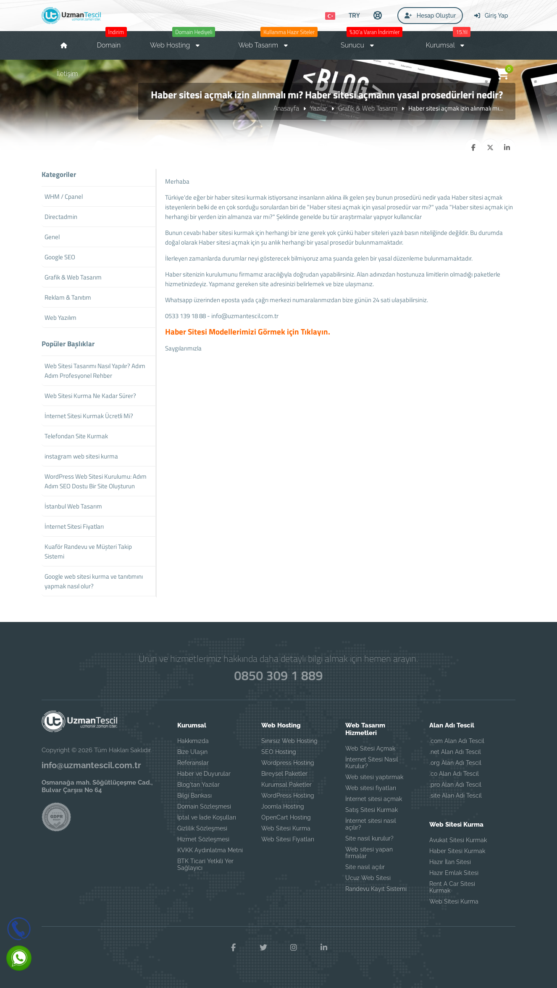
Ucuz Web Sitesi (368, 878)
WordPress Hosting (287, 795)
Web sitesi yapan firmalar (369, 852)
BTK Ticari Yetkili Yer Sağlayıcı (205, 864)
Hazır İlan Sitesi (450, 862)
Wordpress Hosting (287, 762)
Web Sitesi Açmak (370, 748)
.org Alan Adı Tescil (455, 762)
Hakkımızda (193, 741)
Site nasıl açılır (365, 867)
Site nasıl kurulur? (369, 838)
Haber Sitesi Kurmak (457, 851)
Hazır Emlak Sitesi (453, 872)
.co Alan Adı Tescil (454, 773)
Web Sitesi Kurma (285, 828)
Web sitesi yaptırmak (374, 777)
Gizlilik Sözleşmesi (202, 828)
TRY (354, 15)
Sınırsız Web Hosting (289, 741)
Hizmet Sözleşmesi (203, 839)
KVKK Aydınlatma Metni (210, 850)
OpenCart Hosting (286, 817)
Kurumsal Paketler (286, 784)
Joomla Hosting (282, 806)
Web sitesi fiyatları (370, 788)
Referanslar (193, 762)
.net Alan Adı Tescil (455, 751)
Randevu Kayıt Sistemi (376, 888)
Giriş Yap (491, 15)
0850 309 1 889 (278, 676)
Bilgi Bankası (194, 795)
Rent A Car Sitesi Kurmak (452, 887)
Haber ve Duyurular (204, 773)
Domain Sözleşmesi (204, 806)
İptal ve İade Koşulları (206, 817)
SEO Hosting (278, 751)
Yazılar (318, 108)
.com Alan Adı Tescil (456, 741)
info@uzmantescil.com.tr (244, 316)
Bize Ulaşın (192, 751)
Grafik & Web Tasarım (367, 108)
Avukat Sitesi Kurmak (458, 840)
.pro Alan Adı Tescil (455, 784)
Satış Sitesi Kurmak (371, 809)
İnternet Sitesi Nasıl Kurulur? (371, 762)
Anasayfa (286, 108)
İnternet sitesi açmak (373, 799)
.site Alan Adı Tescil (455, 795)
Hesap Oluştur (430, 15)
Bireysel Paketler (284, 773)
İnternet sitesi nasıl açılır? (370, 824)
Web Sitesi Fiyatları (287, 839)
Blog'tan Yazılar (198, 784)
